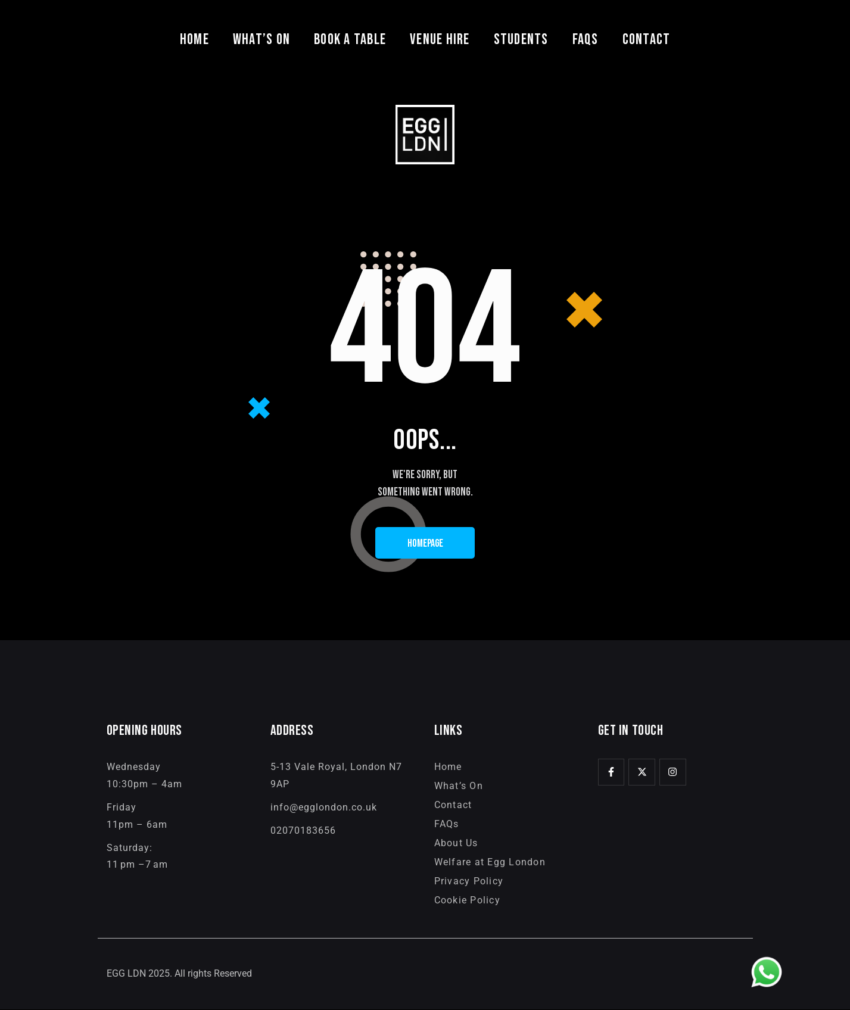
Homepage (425, 544)
